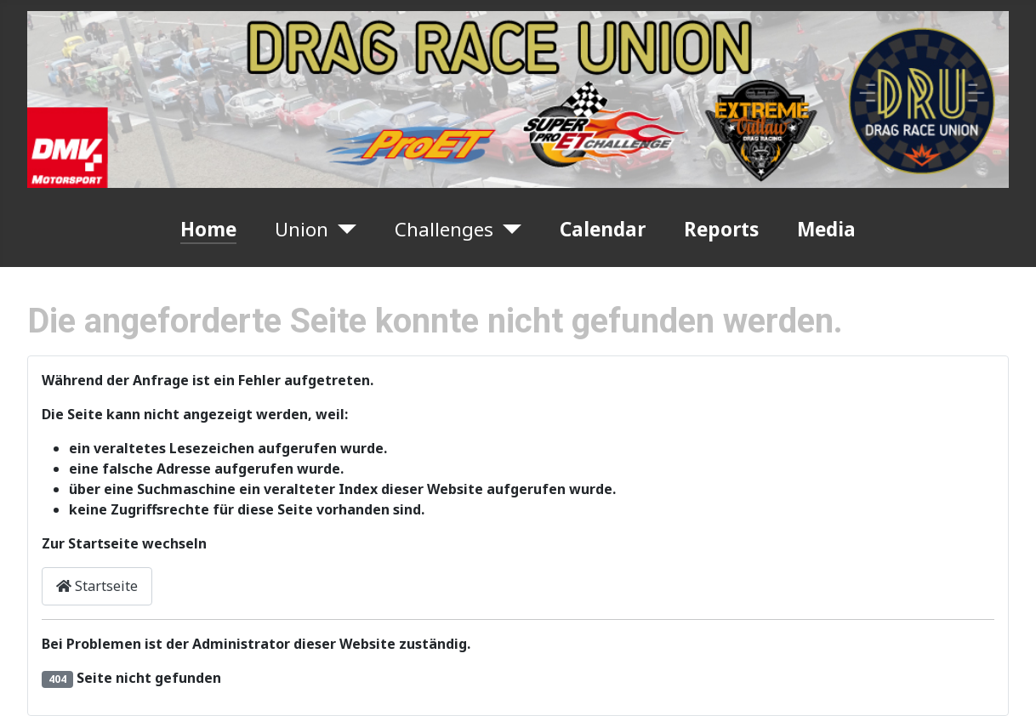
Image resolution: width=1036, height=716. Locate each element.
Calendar (603, 229)
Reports (721, 229)
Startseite (97, 586)
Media (826, 229)
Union (301, 229)
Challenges (444, 229)
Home (208, 229)
